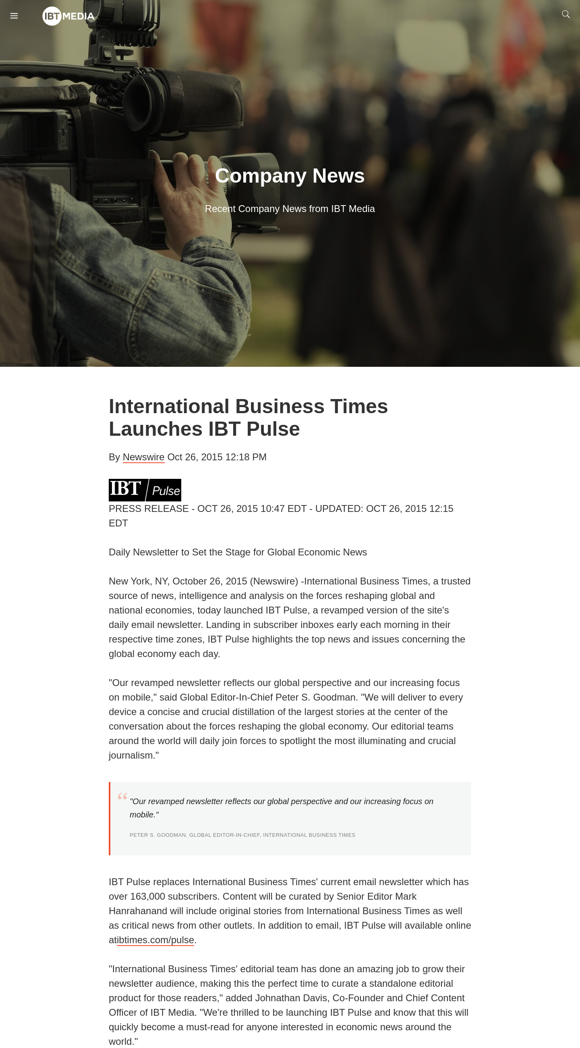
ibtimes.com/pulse (155, 939)
